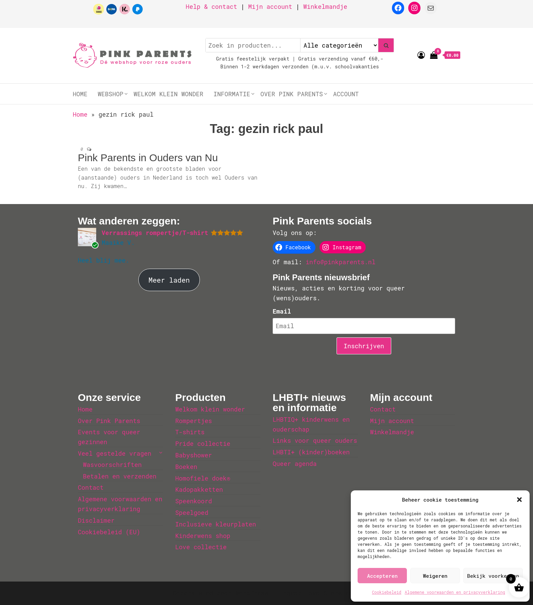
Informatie (231, 94)
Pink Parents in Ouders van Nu (148, 157)
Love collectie (201, 547)
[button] (519, 499)
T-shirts (190, 432)
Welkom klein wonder (168, 94)
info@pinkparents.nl (340, 262)
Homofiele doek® (202, 478)
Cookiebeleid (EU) (109, 532)
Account (346, 94)
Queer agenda (295, 463)
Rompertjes (193, 421)
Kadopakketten (199, 489)
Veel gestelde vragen (114, 453)
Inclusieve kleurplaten (215, 524)
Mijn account (270, 6)
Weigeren (435, 575)
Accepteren (382, 575)
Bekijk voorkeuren (493, 575)
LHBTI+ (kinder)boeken (311, 452)
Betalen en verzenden (119, 476)
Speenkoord (193, 501)
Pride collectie (202, 443)
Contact (91, 487)
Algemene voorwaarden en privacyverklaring (455, 592)
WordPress (251, 593)
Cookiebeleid (386, 592)
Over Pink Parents (291, 94)
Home (80, 94)
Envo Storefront (332, 593)
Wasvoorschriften (112, 464)
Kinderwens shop (202, 536)
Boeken (186, 467)
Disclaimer (96, 520)
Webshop (110, 94)
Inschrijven (364, 346)
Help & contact (211, 6)
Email (282, 311)
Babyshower (193, 455)
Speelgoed (191, 512)
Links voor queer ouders (315, 440)
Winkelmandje (325, 6)
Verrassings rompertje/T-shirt (155, 233)
